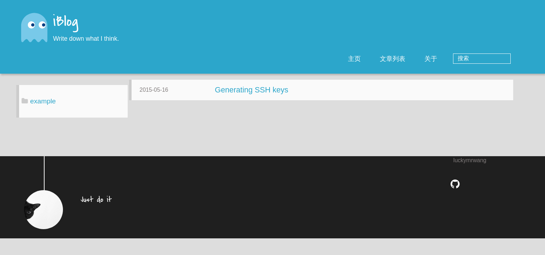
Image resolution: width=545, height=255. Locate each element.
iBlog (65, 22)
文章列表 (421, 58)
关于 (459, 58)
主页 (383, 58)
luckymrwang (469, 166)
